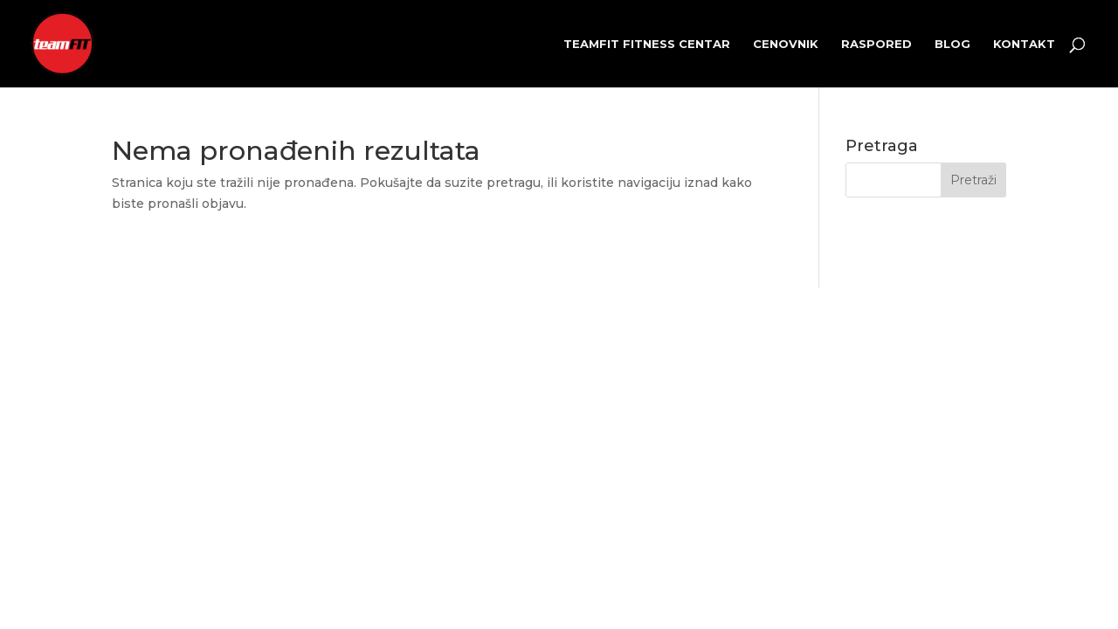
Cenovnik (785, 44)
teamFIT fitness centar (646, 44)
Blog (952, 44)
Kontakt (1024, 44)
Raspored (876, 44)
